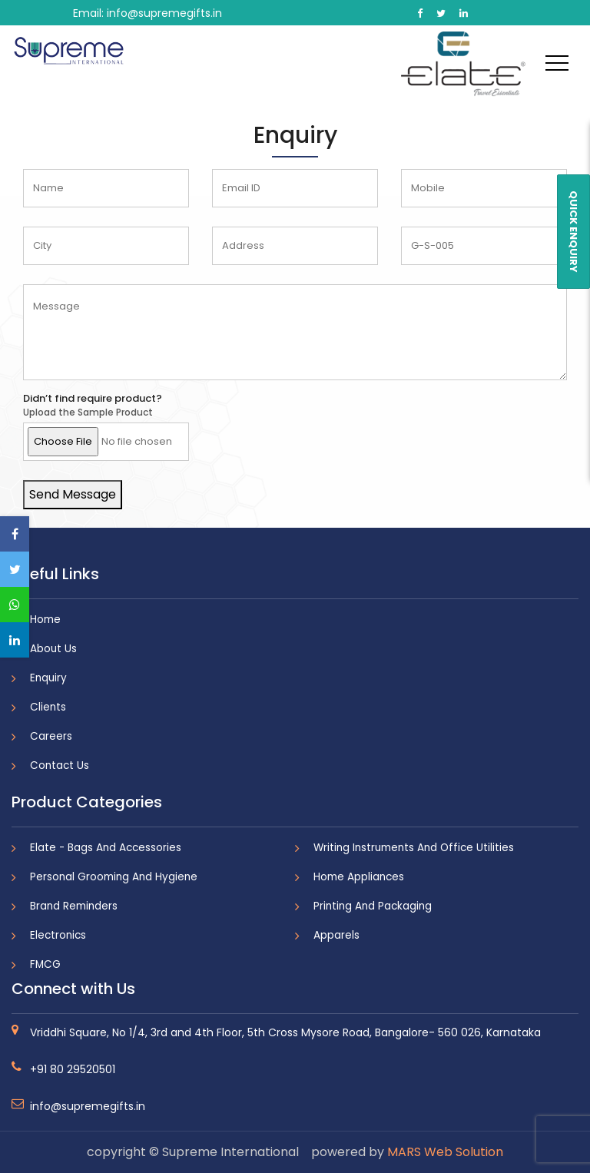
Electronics (58, 935)
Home (45, 619)
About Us (53, 648)
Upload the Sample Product (88, 412)
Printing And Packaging (372, 906)
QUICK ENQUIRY (573, 232)
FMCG (45, 964)
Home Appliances (358, 877)
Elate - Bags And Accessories (105, 847)
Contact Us (59, 765)
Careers (51, 736)
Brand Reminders (74, 906)
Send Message (72, 494)
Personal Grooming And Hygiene (113, 877)
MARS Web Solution (445, 1152)
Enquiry (48, 678)
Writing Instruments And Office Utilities (413, 847)
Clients (48, 707)
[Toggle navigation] (556, 62)
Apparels (336, 935)
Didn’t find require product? (92, 398)
